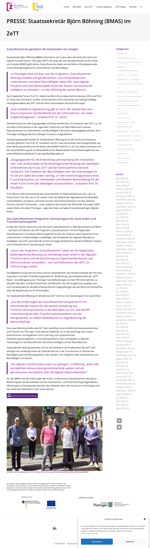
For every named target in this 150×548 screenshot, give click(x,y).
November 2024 (124, 242)
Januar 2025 (122, 235)
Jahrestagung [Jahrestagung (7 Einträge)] (122, 122)
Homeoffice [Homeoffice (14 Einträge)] (122, 113)
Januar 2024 (122, 270)
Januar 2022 (122, 344)
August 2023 (122, 284)
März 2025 (121, 227)
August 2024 (122, 252)
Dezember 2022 (124, 309)
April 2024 (121, 263)
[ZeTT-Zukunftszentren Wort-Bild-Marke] (27, 7)
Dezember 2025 (124, 196)
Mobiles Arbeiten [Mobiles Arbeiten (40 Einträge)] (124, 127)
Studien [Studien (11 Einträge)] (137, 136)
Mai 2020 (120, 404)
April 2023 (121, 295)
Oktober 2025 (123, 203)
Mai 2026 (120, 178)
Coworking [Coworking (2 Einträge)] (132, 75)
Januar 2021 (122, 376)
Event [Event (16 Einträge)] (120, 96)
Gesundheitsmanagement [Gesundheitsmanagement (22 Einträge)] (127, 101)
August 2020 (122, 394)
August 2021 (122, 358)
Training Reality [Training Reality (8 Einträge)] (123, 140)
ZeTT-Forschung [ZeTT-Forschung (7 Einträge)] (123, 158)
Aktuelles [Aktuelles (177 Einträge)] (122, 53)
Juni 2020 (120, 401)
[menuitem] (66, 7)
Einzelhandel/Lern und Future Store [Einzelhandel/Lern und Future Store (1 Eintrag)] (129, 85)
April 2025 (121, 224)
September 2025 (124, 206)
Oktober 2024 (123, 245)
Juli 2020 (120, 397)
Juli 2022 (120, 323)
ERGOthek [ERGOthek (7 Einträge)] (133, 92)
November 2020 (124, 383)
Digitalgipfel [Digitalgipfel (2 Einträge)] (122, 79)
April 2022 (121, 334)
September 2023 (124, 280)
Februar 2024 (122, 266)
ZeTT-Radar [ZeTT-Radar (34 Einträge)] (122, 163)
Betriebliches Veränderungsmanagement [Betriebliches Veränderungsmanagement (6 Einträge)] (127, 68)
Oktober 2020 (123, 387)
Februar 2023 (122, 302)
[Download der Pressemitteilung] (22, 395)
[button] (144, 524)
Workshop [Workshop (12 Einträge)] (122, 154)
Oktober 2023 (123, 277)
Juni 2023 (120, 291)
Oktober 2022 (123, 316)
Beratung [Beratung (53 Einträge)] (121, 62)
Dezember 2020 (124, 380)
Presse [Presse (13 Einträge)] (134, 131)
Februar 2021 (122, 372)
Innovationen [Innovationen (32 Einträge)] (123, 118)
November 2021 (124, 348)
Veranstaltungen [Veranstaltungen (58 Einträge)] (124, 145)
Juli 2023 (120, 288)
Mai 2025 (120, 220)
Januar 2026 (122, 192)
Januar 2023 (122, 305)
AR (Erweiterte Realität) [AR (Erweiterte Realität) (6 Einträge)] (126, 58)
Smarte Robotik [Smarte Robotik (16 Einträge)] (124, 136)
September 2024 (124, 249)
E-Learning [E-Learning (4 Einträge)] (134, 79)
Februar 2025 (122, 231)
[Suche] (140, 7)
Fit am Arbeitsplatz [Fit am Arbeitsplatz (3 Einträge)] (133, 96)
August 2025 (122, 210)
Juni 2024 (120, 256)
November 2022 (124, 312)
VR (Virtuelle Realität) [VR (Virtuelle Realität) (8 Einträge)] (125, 149)
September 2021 (124, 355)
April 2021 (121, 369)
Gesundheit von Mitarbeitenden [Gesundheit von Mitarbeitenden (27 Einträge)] (128, 107)
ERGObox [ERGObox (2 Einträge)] (121, 92)
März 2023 (121, 298)
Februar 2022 (122, 341)
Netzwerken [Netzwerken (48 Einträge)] (122, 131)
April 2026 (121, 181)
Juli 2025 (120, 213)
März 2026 (121, 185)
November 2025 (124, 199)
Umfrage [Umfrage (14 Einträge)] (136, 140)
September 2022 (124, 320)
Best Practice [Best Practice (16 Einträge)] (134, 62)
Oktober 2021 (123, 351)
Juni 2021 (120, 362)
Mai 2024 (120, 259)
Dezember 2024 (124, 238)
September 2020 (124, 390)
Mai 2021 (120, 365)
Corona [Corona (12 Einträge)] (121, 75)
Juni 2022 (120, 326)
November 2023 (124, 273)
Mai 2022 (120, 330)
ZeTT (63, 543)
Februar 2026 (122, 189)
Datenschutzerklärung (89, 539)
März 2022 (121, 337)
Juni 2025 (120, 217)
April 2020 (121, 408)
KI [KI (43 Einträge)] (133, 122)
